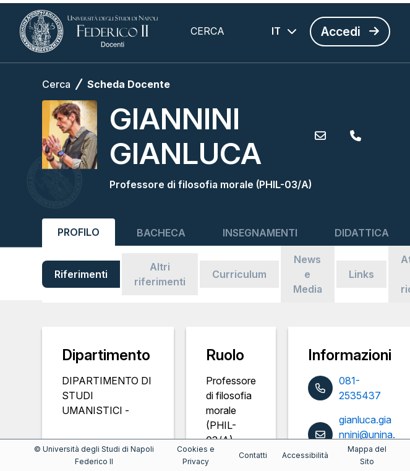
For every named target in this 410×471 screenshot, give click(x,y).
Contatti (253, 455)
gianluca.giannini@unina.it (367, 434)
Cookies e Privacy (196, 455)
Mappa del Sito (367, 455)
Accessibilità (305, 455)
